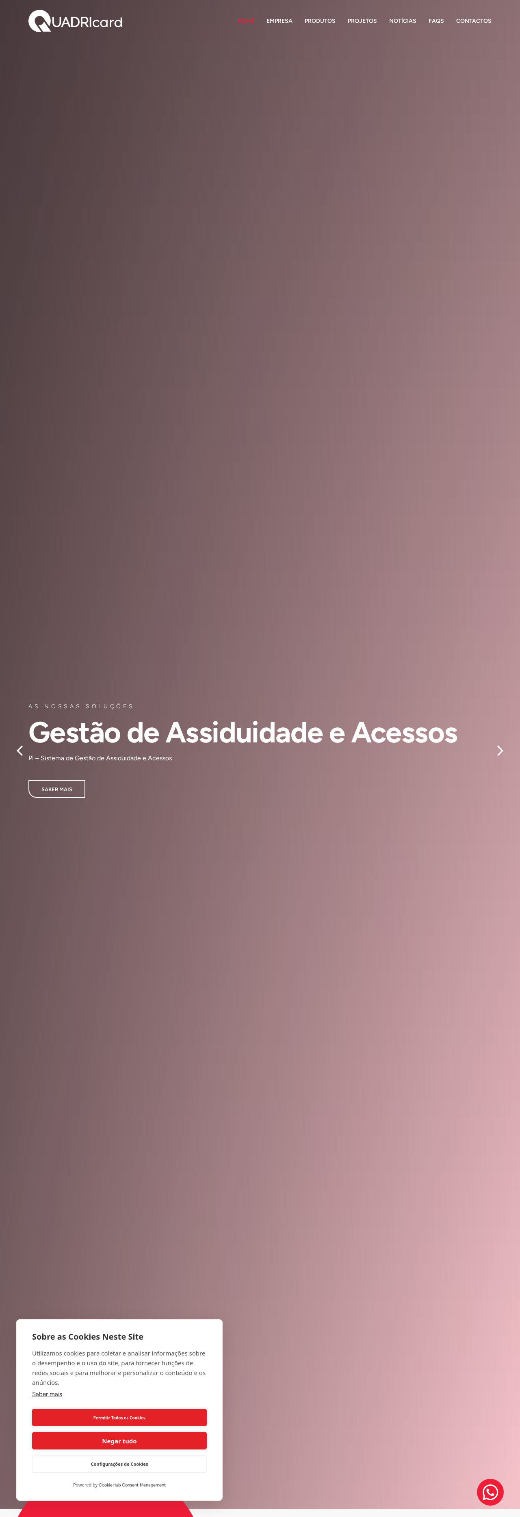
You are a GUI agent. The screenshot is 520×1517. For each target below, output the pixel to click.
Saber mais (47, 1417)
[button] (19, 750)
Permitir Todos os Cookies (74, 1441)
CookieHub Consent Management (132, 1485)
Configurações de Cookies (119, 1464)
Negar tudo (164, 1441)
